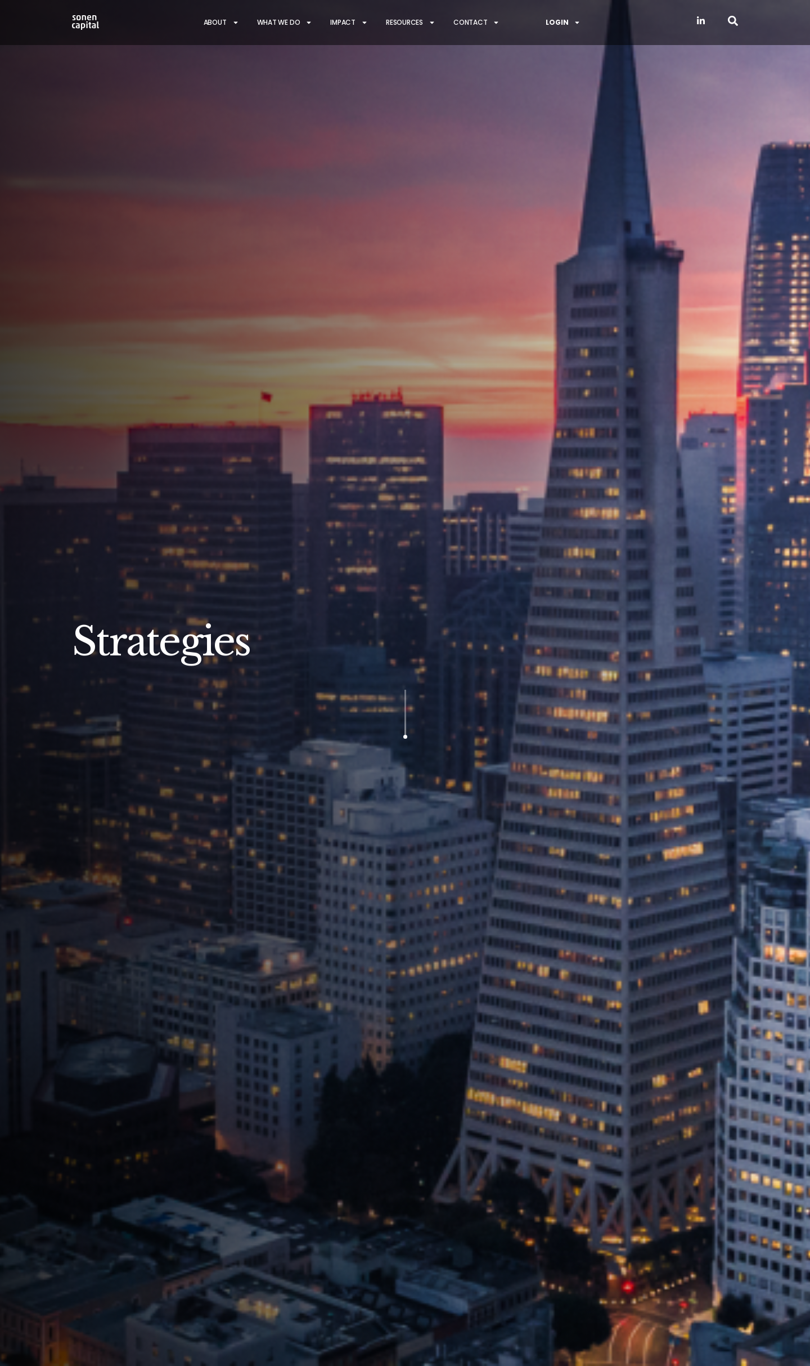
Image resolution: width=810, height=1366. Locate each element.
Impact (349, 23)
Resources (410, 23)
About (221, 23)
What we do (285, 23)
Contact (476, 23)
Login (563, 23)
